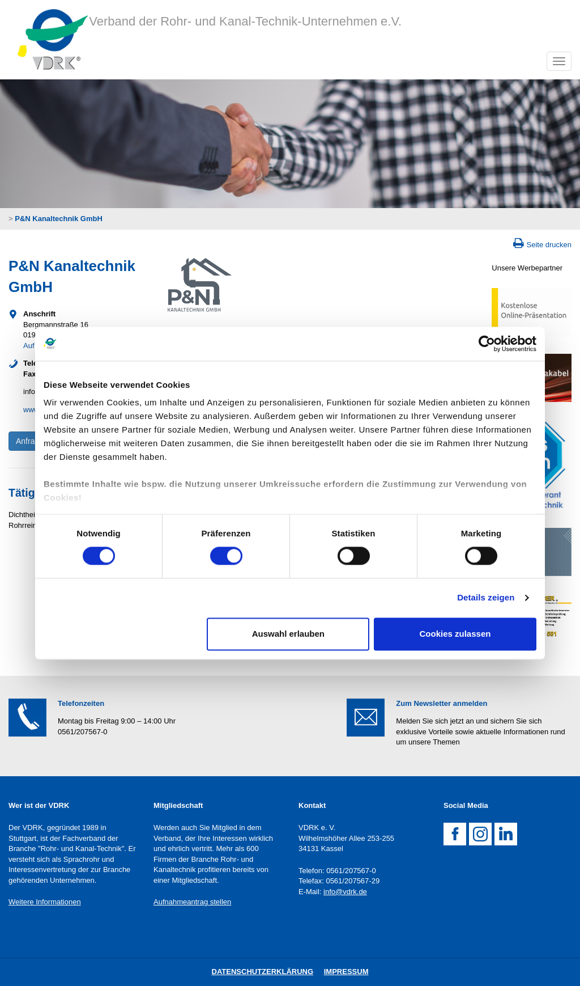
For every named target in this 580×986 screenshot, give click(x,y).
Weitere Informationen (44, 902)
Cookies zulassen (455, 633)
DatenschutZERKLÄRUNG (263, 971)
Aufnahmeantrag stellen (192, 902)
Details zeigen (485, 598)
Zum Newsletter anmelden (441, 703)
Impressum (346, 971)
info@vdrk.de (345, 891)
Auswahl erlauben (288, 633)
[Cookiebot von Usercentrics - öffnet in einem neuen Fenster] (486, 343)
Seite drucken (549, 244)
